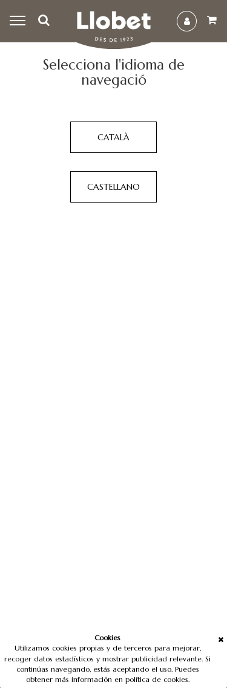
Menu (19, 21)
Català (113, 137)
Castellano (113, 186)
